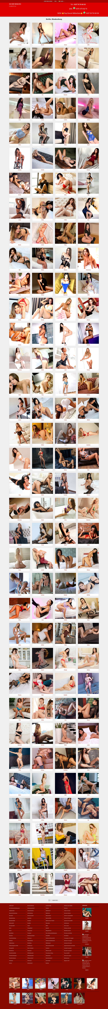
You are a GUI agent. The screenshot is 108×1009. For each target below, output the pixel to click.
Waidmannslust (30, 935)
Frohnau (11, 960)
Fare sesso (66, 925)
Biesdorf (11, 915)
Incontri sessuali (68, 950)
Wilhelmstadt (30, 955)
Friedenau (11, 950)
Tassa (55, 1)
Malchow (48, 913)
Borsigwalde (12, 925)
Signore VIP (66, 960)
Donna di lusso (67, 918)
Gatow (10, 963)
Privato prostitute (68, 933)
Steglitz (29, 923)
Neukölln (48, 935)
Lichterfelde (48, 905)
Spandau (29, 918)
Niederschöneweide (50, 938)
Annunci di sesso (68, 943)
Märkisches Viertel (50, 920)
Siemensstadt (30, 915)
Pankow (47, 948)
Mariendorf (48, 915)
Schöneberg (30, 913)
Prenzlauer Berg (49, 953)
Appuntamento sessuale (69, 945)
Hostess (66, 908)
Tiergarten (29, 930)
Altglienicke (11, 910)
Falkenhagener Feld (13, 945)
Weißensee (29, 945)
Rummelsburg (30, 905)
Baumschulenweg (13, 913)
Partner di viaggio (68, 940)
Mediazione (66, 958)
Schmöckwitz (30, 910)
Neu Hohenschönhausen (51, 933)
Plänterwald (48, 950)
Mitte (47, 925)
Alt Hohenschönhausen (14, 908)
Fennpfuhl (11, 948)
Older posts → (55, 900)
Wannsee (29, 938)
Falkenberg (11, 943)
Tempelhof (29, 928)
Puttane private (67, 928)
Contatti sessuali (67, 948)
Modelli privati (67, 930)
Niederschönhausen (50, 940)
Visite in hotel (67, 910)
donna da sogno (67, 955)
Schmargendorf (30, 908)
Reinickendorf (49, 958)
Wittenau (29, 960)
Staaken (29, 920)
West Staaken (30, 948)
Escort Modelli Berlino (48, 1)
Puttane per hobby (68, 905)
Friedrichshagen (13, 955)
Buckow (11, 935)
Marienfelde (48, 918)
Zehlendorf (29, 963)
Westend (29, 950)
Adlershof (11, 905)
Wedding (29, 943)
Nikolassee (48, 943)
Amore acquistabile (68, 915)
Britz (10, 928)
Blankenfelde (12, 920)
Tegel (28, 925)
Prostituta (66, 935)
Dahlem (11, 940)
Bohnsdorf (11, 923)
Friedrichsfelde (12, 953)
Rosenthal (48, 960)
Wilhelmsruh (30, 953)
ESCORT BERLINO (15, 4)
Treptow (29, 933)
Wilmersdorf (30, 958)
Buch (10, 930)
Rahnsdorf (48, 955)
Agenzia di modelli (68, 920)
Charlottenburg (12, 938)
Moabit (47, 928)
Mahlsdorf (48, 910)
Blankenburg (12, 918)
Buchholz (11, 933)
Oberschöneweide (50, 945)
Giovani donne (67, 913)
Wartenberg (30, 940)
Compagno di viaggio (69, 938)
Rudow (47, 963)
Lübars (47, 908)
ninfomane (66, 923)
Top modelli (66, 953)
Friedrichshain (12, 958)
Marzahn (48, 923)
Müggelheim (48, 930)
